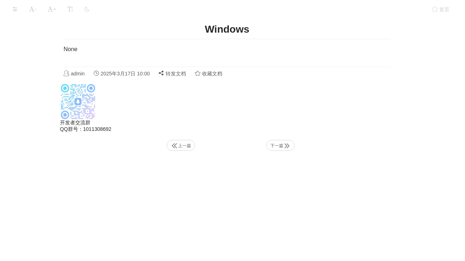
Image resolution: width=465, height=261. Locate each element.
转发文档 (234, 73)
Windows (33, 137)
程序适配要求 (23, 239)
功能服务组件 (33, 109)
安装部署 (21, 38)
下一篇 (335, 146)
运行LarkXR (24, 52)
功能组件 (21, 81)
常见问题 (21, 211)
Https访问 (29, 123)
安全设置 (21, 95)
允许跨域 (28, 195)
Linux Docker (37, 151)
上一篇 (239, 146)
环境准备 (21, 24)
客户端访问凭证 (36, 167)
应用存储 (21, 67)
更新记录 (21, 225)
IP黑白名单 (30, 181)
